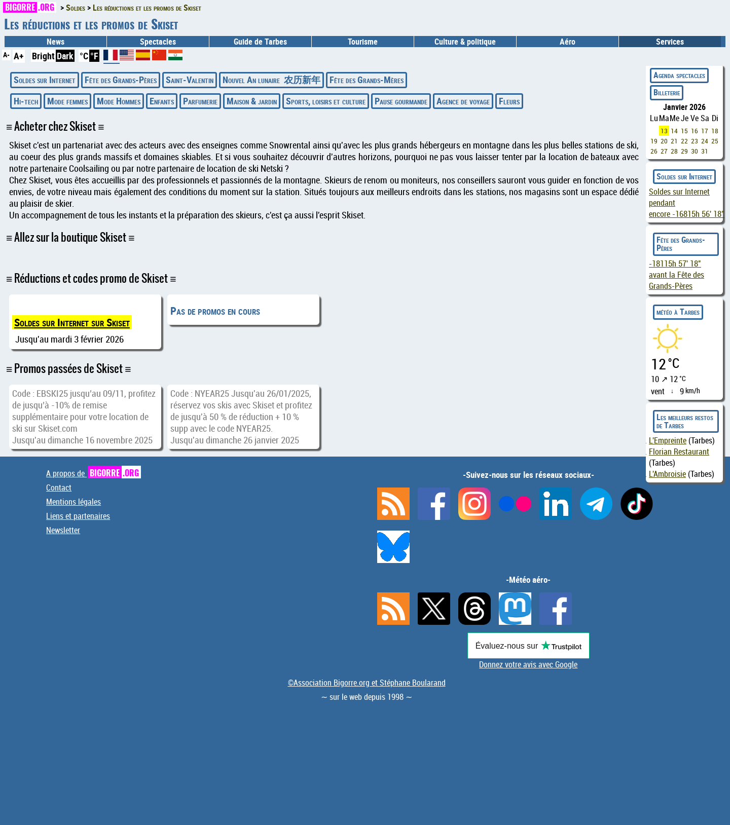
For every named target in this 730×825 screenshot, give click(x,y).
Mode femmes (67, 101)
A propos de (93, 473)
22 (684, 140)
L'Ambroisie (667, 473)
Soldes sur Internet (45, 79)
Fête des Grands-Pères (121, 79)
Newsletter (63, 530)
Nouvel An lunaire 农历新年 (271, 79)
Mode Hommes (118, 101)
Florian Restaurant (679, 451)
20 (664, 140)
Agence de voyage (463, 101)
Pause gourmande (401, 101)
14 (674, 130)
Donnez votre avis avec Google (528, 664)
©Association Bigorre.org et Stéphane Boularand (367, 682)
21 (674, 140)
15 (684, 130)
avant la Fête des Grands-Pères (676, 274)
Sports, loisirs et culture (326, 101)
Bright (43, 56)
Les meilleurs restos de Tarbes (684, 421)
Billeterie (666, 92)
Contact (58, 487)
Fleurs (509, 101)
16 (694, 130)
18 (714, 130)
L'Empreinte (667, 440)
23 (694, 140)
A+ (19, 56)
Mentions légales (73, 501)
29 (684, 151)
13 (664, 130)
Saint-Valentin (189, 79)
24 (704, 140)
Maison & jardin (252, 101)
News (55, 41)
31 (704, 151)
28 (674, 151)
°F (94, 56)
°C (84, 56)
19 (654, 140)
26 (654, 151)
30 (694, 151)
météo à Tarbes (678, 311)
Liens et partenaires (78, 515)
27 (664, 151)
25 (714, 140)
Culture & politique (465, 41)
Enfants (162, 101)
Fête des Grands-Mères (367, 79)
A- (6, 54)
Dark (65, 56)
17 (704, 130)
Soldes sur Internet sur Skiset (72, 322)
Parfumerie (200, 101)
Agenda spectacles (679, 75)
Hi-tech (26, 101)
